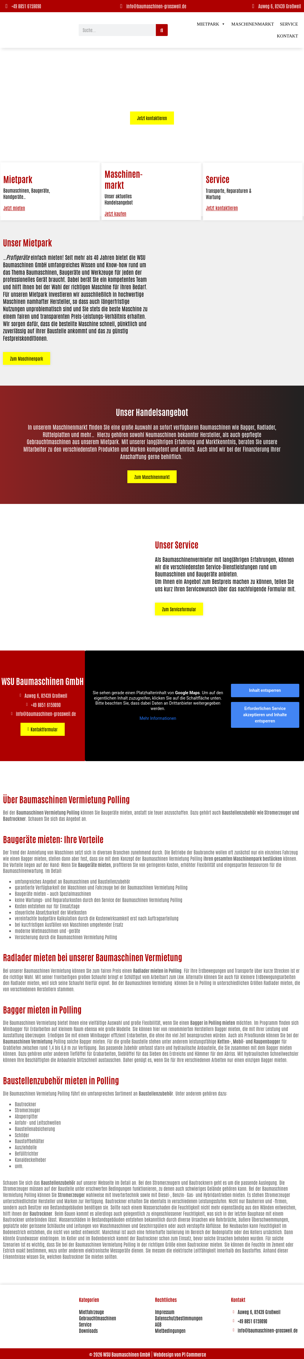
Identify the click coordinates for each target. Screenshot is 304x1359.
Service (289, 24)
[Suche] (162, 30)
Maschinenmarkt (252, 24)
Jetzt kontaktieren (222, 254)
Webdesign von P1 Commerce (179, 1353)
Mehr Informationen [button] (158, 716)
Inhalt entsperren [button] (265, 688)
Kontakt (287, 36)
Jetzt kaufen (115, 214)
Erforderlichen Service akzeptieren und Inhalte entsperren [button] (265, 713)
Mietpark (211, 24)
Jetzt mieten (14, 207)
